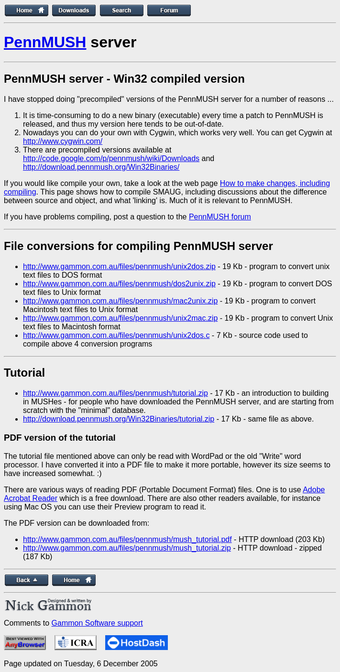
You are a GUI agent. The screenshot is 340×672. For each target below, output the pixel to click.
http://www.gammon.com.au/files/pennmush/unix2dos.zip (119, 266)
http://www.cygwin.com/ (62, 141)
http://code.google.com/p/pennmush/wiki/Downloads (111, 158)
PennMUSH (45, 42)
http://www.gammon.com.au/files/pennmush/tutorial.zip (115, 393)
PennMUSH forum (220, 217)
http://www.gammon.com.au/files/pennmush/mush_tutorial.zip (127, 548)
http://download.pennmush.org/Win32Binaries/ (101, 167)
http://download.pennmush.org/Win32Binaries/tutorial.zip (118, 419)
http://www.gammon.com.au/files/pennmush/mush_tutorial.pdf (127, 539)
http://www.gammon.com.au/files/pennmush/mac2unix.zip (120, 301)
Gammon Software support (97, 623)
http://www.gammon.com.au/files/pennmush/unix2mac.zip (120, 318)
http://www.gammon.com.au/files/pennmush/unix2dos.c (116, 335)
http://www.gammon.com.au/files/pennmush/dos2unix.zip (119, 284)
